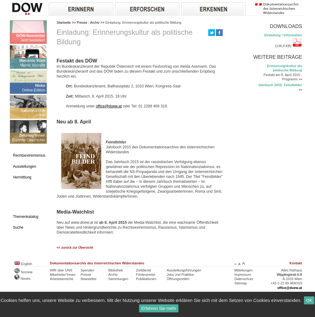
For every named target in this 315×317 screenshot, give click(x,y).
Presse (86, 274)
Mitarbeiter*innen (62, 274)
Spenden (87, 270)
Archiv (113, 274)
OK (309, 300)
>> (300, 79)
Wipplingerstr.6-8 (289, 274)
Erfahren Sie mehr (158, 308)
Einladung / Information (283, 35)
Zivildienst (143, 270)
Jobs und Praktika (180, 274)
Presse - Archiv (88, 22)
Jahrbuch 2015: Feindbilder (280, 85)
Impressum (242, 274)
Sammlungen (118, 279)
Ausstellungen (24, 166)
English (23, 264)
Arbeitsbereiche (61, 279)
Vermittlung (22, 177)
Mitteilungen (243, 270)
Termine (23, 272)
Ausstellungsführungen (184, 270)
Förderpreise (145, 274)
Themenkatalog (25, 217)
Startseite (64, 22)
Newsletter (89, 279)
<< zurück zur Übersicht (75, 247)
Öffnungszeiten (178, 279)
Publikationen (146, 279)
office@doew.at (109, 106)
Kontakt (295, 263)
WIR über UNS (61, 270)
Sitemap (240, 283)
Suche (18, 227)
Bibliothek (115, 270)
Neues (22, 278)
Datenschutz (243, 279)
